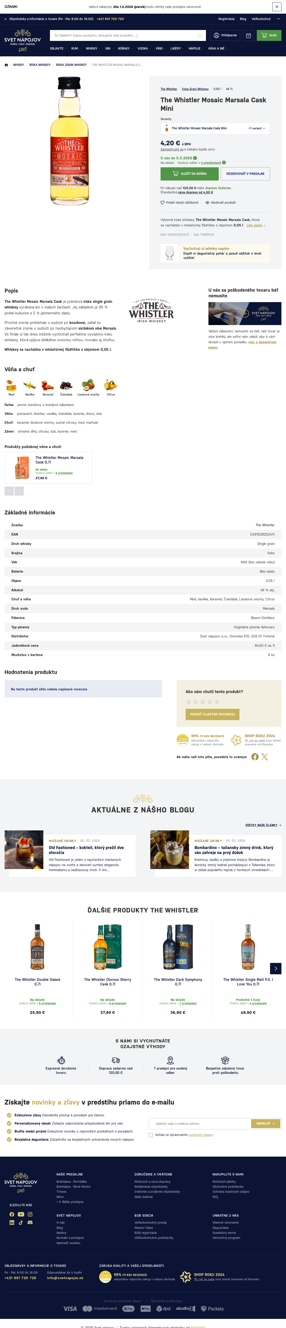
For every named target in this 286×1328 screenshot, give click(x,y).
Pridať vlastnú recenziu (212, 714)
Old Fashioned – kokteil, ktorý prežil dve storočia (86, 850)
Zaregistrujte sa (172, 149)
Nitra (60, 1197)
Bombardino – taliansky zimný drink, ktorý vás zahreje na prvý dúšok (234, 850)
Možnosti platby (224, 1181)
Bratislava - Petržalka (71, 1181)
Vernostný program (226, 1238)
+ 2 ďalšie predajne (70, 1202)
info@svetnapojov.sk (65, 1278)
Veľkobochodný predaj (151, 1222)
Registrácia (226, 19)
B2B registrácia (146, 1233)
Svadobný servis (224, 1233)
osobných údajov (201, 1135)
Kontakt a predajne (70, 1238)
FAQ (215, 1197)
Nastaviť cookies (68, 1243)
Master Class (144, 1228)
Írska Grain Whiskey (195, 89)
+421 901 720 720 (20, 1278)
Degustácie (221, 1228)
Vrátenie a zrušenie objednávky (157, 1191)
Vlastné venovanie (226, 1222)
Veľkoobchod (261, 19)
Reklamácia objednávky (151, 1186)
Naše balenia (144, 1197)
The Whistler (169, 89)
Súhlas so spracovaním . (181, 1135)
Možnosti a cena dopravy (152, 1181)
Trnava (61, 1191)
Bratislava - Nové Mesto (74, 1186)
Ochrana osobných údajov (231, 1191)
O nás (61, 1222)
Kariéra (61, 1233)
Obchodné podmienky (228, 1186)
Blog (243, 19)
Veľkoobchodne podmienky (154, 1238)
